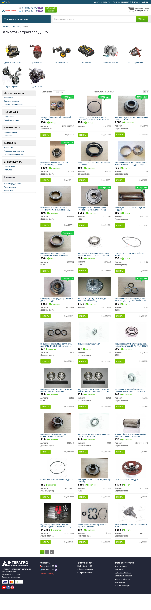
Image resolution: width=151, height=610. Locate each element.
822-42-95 (28, 8)
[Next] (52, 568)
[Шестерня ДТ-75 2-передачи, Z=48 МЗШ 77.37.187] (94, 481)
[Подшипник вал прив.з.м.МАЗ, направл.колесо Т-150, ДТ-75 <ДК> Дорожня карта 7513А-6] (131, 153)
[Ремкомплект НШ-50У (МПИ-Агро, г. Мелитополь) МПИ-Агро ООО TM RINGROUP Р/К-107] (94, 528)
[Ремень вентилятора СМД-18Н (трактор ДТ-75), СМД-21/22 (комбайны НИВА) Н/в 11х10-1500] (94, 106)
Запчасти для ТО (13, 161)
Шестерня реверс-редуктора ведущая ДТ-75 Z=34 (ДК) (127, 119)
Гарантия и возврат (121, 2)
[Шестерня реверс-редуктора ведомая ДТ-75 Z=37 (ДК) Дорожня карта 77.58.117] (57, 294)
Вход (145, 2)
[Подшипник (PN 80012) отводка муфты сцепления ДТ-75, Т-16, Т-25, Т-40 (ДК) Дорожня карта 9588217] (57, 200)
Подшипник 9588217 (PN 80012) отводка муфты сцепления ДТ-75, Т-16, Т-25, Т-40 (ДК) (55, 212)
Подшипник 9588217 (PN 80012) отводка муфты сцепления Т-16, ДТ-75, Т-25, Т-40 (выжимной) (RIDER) (57, 260)
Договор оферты (122, 595)
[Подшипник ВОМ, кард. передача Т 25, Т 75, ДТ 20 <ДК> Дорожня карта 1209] (94, 434)
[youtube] (4, 603)
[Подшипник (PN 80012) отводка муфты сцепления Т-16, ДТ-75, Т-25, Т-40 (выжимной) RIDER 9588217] (57, 247)
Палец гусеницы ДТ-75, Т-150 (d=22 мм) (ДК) (130, 212)
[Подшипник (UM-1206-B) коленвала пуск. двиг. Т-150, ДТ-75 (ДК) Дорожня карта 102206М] (131, 388)
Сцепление (9, 117)
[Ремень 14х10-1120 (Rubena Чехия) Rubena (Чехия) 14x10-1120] (131, 247)
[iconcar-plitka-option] (144, 92)
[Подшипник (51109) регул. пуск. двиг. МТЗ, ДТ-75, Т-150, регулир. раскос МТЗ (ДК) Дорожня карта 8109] (57, 340)
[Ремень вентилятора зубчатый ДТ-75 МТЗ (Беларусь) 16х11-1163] (57, 481)
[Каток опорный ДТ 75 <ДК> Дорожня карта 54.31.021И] (131, 481)
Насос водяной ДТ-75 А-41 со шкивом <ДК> (131, 541)
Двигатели (8, 190)
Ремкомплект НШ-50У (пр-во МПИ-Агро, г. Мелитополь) (92, 541)
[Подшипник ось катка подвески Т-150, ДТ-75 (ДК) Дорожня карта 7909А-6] (57, 434)
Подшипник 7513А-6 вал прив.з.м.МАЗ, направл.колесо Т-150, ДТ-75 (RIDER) (93, 260)
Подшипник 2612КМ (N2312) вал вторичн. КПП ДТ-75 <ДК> (54, 166)
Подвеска (8, 135)
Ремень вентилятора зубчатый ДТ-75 (57, 493)
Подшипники (9, 166)
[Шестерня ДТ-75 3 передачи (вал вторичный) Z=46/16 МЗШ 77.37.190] (94, 200)
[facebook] (8, 603)
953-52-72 (28, 10)
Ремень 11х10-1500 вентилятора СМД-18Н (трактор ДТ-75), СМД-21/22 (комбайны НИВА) (94, 119)
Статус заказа (121, 582)
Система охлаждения (13, 104)
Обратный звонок (50, 9)
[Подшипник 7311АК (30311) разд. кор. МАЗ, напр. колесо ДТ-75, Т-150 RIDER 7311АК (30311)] (131, 340)
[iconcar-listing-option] (147, 92)
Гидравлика (10, 143)
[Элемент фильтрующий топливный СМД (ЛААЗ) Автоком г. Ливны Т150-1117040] (57, 106)
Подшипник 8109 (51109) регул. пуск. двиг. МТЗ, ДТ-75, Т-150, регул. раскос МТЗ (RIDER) (130, 307)
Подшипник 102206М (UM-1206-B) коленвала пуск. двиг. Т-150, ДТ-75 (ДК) (130, 400)
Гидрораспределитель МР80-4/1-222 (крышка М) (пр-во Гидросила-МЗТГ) (57, 541)
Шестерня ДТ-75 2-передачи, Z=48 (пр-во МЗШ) (93, 494)
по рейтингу (59, 92)
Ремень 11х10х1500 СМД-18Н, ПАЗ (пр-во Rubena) (93, 166)
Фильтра (8, 170)
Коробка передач (11, 120)
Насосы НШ (8, 148)
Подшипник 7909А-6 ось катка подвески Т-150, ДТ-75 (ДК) (54, 447)
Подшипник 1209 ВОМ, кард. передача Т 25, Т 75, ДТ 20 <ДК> (91, 447)
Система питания (11, 101)
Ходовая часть (12, 127)
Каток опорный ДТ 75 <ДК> (126, 493)
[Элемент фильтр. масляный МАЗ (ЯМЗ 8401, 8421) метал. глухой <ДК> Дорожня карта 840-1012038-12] (131, 434)
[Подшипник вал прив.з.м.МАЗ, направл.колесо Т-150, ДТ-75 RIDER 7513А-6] (94, 247)
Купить (46, 135)
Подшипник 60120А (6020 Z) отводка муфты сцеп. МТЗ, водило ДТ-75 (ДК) (94, 400)
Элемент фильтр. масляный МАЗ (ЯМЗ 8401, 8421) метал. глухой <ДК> (130, 447)
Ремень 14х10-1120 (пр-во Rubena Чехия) (129, 260)
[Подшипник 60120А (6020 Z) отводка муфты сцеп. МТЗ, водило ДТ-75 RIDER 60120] (57, 388)
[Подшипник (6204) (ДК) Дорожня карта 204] (94, 340)
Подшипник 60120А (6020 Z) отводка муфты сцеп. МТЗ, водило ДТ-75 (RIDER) (57, 400)
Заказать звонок (46, 589)
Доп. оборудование (12, 184)
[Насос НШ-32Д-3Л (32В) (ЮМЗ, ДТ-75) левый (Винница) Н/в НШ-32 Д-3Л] (94, 293)
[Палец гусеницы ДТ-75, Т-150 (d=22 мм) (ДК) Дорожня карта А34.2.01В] (131, 200)
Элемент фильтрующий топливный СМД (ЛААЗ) (56, 119)
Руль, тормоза (10, 187)
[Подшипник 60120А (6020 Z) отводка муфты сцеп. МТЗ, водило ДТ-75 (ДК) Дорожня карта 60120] (94, 388)
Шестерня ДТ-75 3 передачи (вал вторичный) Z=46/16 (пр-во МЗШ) (92, 212)
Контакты (136, 2)
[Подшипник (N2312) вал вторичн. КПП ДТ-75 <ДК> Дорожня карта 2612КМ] (57, 153)
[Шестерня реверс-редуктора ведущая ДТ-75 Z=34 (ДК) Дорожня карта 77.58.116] (131, 106)
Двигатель (8, 98)
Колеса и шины (10, 132)
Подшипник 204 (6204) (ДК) (89, 352)
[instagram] (12, 603)
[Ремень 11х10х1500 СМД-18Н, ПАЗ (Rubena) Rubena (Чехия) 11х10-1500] (94, 153)
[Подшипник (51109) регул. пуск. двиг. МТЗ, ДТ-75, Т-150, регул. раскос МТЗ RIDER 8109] (131, 294)
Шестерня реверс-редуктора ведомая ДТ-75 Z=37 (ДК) (53, 307)
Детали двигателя (14, 93)
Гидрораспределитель (14, 151)
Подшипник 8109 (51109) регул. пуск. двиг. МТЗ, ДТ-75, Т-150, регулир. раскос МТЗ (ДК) (56, 353)
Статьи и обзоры (122, 601)
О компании (120, 598)
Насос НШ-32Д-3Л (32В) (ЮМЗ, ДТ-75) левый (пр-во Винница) (94, 307)
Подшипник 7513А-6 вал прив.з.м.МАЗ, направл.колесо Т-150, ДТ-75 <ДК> (130, 166)
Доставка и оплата (102, 2)
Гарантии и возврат (123, 592)
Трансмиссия (11, 112)
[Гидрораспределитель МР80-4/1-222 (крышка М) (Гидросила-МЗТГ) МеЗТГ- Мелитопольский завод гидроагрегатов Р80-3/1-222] (57, 528)
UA (4, 2)
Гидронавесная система (14, 154)
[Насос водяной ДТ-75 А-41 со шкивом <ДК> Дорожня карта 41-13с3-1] (131, 528)
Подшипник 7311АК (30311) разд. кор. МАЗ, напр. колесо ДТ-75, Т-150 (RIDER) (131, 353)
